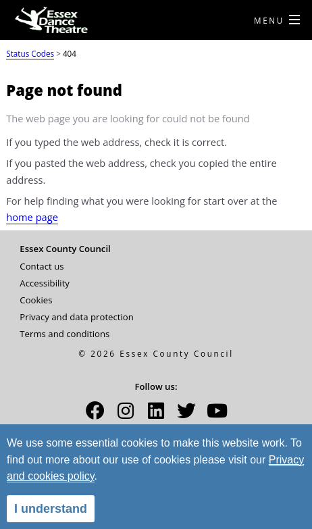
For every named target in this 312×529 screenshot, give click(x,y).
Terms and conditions (64, 334)
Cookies (36, 300)
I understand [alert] (50, 508)
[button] (95, 415)
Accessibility (45, 283)
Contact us (41, 266)
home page (32, 217)
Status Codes (30, 53)
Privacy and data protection (77, 317)
